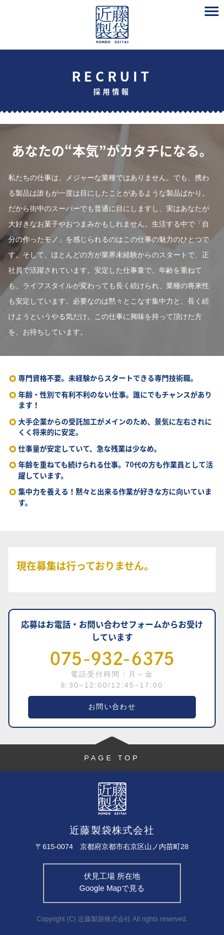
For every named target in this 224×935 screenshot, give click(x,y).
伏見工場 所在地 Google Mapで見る (112, 882)
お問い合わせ (112, 706)
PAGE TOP (112, 758)
